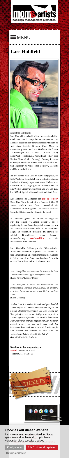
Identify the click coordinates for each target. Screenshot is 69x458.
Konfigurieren (14, 447)
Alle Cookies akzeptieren (42, 447)
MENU (20, 37)
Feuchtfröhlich (37, 238)
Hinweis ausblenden (16, 453)
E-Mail (13, 350)
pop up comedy (50, 198)
